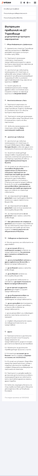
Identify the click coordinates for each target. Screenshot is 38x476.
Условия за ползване (11, 9)
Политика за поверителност (15, 13)
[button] (24, 2)
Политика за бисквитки (13, 18)
